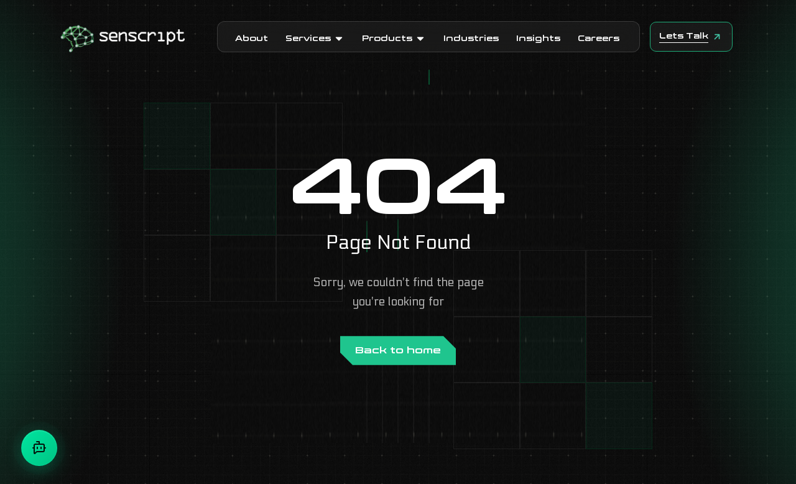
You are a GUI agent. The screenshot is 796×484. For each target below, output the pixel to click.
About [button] (251, 38)
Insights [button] (538, 38)
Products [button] (394, 38)
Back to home (398, 350)
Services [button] (315, 38)
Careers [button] (598, 38)
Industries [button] (471, 38)
